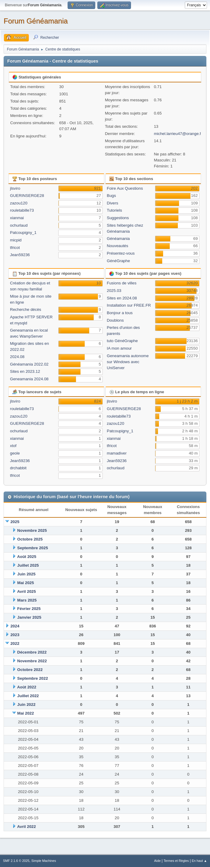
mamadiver (117, 453)
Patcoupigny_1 (23, 232)
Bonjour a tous (120, 313)
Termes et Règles (176, 860)
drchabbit (18, 468)
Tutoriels (114, 210)
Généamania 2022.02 (29, 364)
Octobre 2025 (29, 539)
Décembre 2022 (32, 652)
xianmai (17, 218)
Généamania (118, 238)
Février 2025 (29, 608)
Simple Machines (43, 860)
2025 (15, 521)
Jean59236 (20, 255)
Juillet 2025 (28, 565)
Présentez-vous (121, 253)
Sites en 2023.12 (25, 371)
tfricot (15, 247)
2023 (15, 635)
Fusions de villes (122, 283)
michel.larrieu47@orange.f (177, 133)
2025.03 (114, 290)
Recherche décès (25, 309)
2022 (15, 643)
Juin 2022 (26, 704)
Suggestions (118, 218)
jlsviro (15, 188)
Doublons (115, 320)
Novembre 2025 (32, 530)
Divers (112, 203)
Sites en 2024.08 (122, 298)
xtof (13, 445)
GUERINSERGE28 (27, 195)
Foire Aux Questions (125, 188)
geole (15, 453)
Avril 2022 (26, 826)
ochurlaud (19, 225)
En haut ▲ (199, 860)
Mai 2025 (25, 583)
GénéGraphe (118, 261)
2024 (15, 626)
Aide (157, 860)
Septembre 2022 (32, 678)
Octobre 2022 (29, 669)
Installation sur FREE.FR (129, 305)
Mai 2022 (25, 713)
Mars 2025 (26, 600)
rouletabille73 (22, 210)
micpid (16, 240)
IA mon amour (119, 348)
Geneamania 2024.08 (29, 379)
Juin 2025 (26, 574)
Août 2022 (26, 687)
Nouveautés (117, 246)
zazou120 (18, 203)
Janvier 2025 (29, 617)
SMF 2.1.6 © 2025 (16, 860)
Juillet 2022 (28, 696)
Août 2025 (26, 556)
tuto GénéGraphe (122, 341)
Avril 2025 (26, 591)
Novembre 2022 (32, 661)
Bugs (111, 195)
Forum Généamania (36, 21)
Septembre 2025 (32, 548)
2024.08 (17, 356)
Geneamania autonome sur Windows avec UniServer (128, 362)
